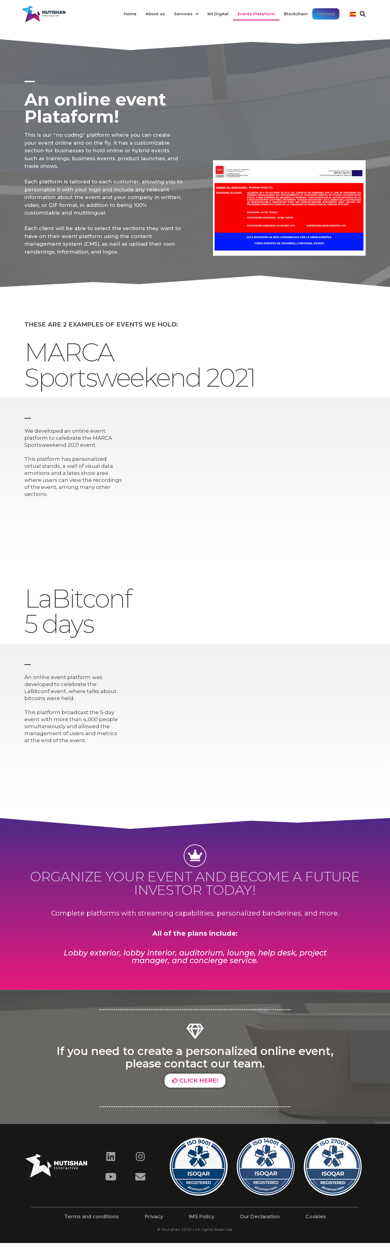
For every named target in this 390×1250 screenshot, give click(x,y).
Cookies (315, 1216)
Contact (326, 13)
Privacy (154, 1216)
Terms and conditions (91, 1216)
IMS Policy (201, 1216)
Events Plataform (256, 13)
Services (186, 13)
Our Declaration (260, 1216)
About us (155, 13)
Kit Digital (218, 13)
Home (130, 13)
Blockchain (296, 13)
